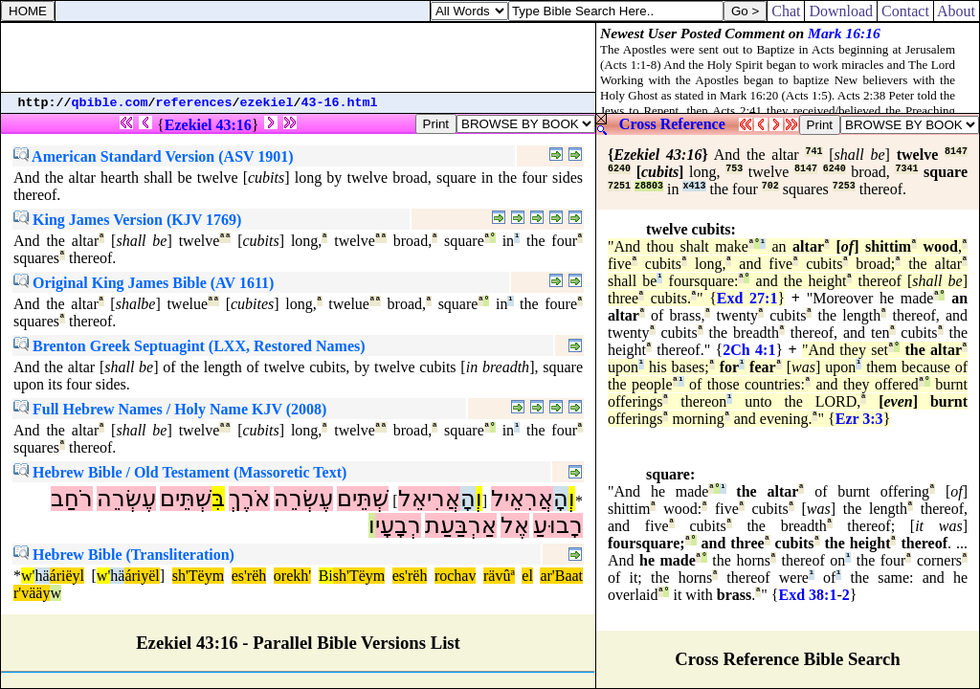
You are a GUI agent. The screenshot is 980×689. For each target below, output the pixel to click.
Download (841, 11)
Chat (786, 11)
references (194, 103)
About (956, 11)
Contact (905, 11)
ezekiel (267, 103)
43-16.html (339, 103)
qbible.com (110, 103)
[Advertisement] (299, 57)
